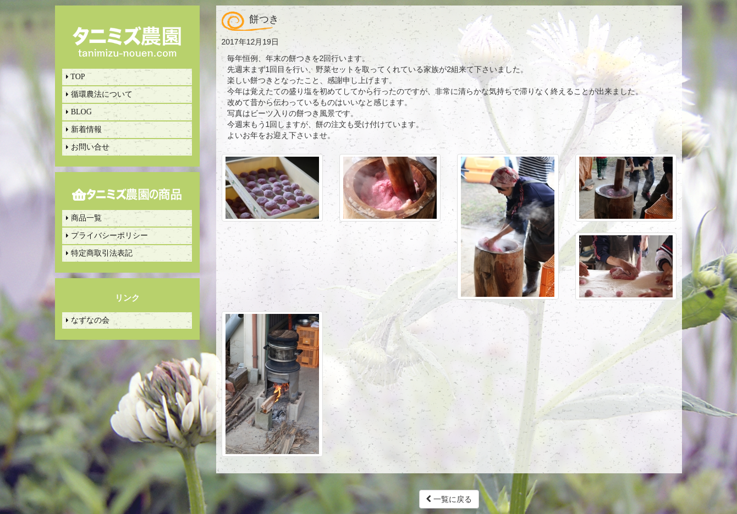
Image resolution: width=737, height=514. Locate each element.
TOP (75, 77)
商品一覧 (84, 218)
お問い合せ (87, 147)
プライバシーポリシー (107, 235)
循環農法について (99, 94)
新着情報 (84, 129)
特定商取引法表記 (99, 253)
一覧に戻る (449, 499)
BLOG (79, 112)
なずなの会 (87, 320)
